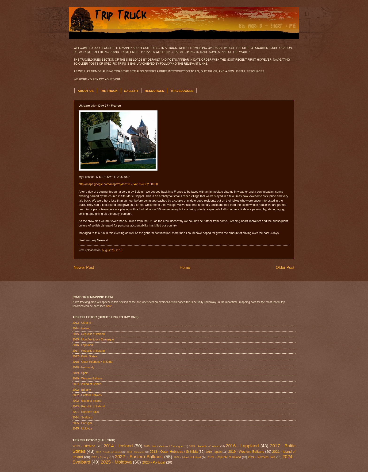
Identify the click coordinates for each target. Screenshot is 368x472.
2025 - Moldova (82, 428)
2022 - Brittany (82, 389)
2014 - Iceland (81, 328)
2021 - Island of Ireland (87, 384)
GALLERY (131, 91)
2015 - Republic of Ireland (89, 334)
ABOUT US (86, 91)
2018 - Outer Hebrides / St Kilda (92, 361)
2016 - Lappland (83, 345)
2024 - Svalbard (82, 417)
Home (185, 267)
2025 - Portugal (82, 423)
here (109, 306)
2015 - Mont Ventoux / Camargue (93, 339)
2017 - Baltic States (85, 356)
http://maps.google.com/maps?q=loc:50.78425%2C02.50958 (118, 184)
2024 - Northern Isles (86, 411)
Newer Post (84, 267)
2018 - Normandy (83, 367)
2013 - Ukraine (82, 322)
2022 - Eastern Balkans (87, 395)
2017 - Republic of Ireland (89, 350)
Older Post (285, 267)
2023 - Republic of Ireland (89, 406)
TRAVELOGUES (181, 91)
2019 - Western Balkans (87, 378)
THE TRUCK (109, 91)
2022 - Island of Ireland (87, 400)
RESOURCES (154, 91)
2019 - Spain (80, 373)
